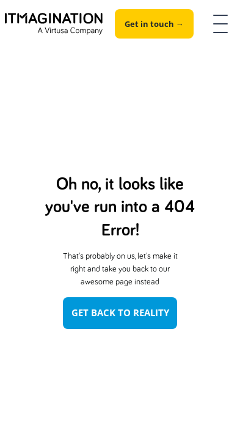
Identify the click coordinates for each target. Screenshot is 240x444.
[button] (218, 24)
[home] (54, 24)
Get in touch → (154, 23)
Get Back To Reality (120, 312)
